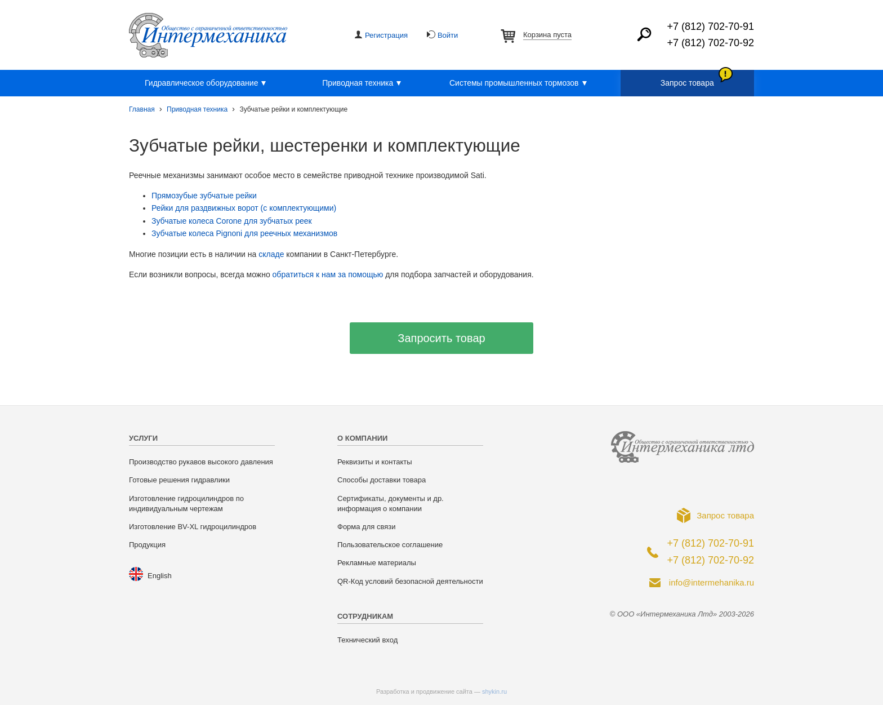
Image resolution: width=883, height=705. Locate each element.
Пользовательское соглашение (390, 544)
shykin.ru (494, 691)
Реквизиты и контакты (374, 462)
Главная (142, 109)
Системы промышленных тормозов (519, 83)
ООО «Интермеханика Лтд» (208, 35)
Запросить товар (441, 338)
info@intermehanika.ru (711, 582)
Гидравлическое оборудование (207, 83)
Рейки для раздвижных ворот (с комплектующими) (243, 207)
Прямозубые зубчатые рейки (204, 195)
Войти (448, 35)
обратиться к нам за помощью (328, 274)
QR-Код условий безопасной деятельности (410, 581)
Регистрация (386, 35)
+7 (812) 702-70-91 (710, 26)
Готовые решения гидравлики (179, 480)
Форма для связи (366, 526)
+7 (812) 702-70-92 (710, 42)
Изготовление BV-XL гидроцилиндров (192, 526)
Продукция (147, 544)
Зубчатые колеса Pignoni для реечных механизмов (244, 233)
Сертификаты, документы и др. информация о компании (390, 503)
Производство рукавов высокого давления (201, 462)
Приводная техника (363, 83)
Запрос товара (687, 82)
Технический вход (367, 640)
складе (271, 254)
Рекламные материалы (376, 562)
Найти (644, 34)
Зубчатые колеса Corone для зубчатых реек (231, 220)
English (160, 575)
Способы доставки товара (381, 480)
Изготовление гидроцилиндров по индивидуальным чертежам (186, 503)
